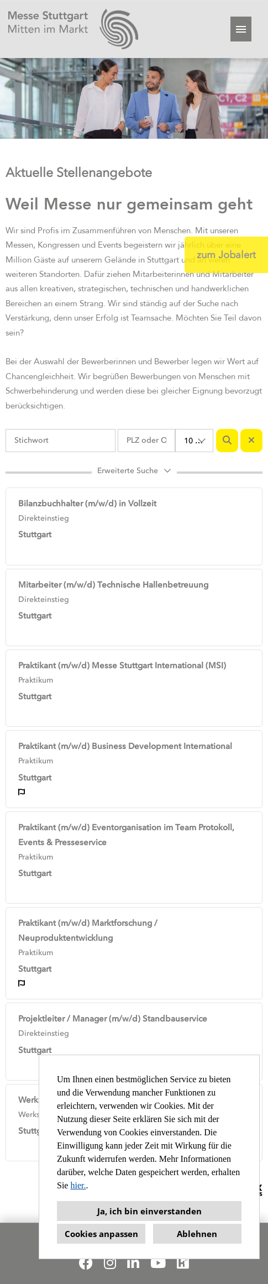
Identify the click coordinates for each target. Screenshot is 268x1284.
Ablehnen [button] (197, 1233)
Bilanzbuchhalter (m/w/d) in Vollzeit (87, 504)
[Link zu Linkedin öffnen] (133, 1263)
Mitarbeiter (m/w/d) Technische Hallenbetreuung (113, 585)
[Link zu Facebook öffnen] (86, 1263)
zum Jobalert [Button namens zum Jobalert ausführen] (226, 255)
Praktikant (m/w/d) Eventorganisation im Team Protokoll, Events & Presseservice (126, 834)
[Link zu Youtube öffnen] (158, 1263)
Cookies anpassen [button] (101, 1233)
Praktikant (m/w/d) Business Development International (125, 746)
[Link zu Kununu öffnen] (183, 1263)
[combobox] (194, 440)
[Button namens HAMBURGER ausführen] (240, 29)
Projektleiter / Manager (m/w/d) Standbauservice (112, 1019)
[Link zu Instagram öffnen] (110, 1263)
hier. (78, 1185)
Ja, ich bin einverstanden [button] (149, 1211)
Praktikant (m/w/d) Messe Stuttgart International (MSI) (122, 665)
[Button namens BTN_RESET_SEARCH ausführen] (251, 440)
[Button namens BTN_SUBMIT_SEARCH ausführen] (227, 440)
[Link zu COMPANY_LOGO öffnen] (73, 29)
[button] (134, 472)
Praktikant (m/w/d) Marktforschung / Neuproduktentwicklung (87, 930)
